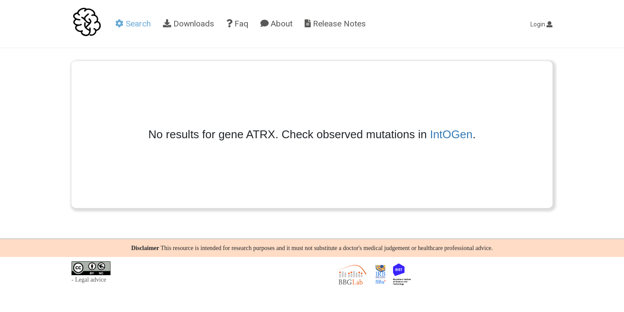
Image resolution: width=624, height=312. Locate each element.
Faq (237, 24)
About (276, 24)
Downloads (188, 24)
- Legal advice (89, 279)
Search (133, 24)
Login (541, 24)
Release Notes (335, 24)
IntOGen (451, 134)
